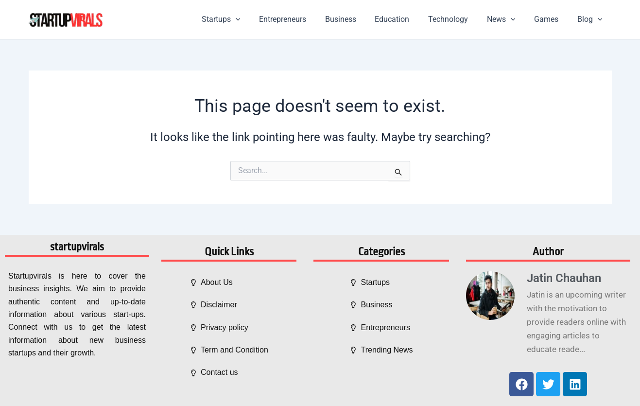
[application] (260, 19)
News (509, 19)
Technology (459, 19)
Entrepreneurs (303, 19)
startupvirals (77, 247)
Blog (591, 19)
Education (406, 19)
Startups (245, 19)
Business (358, 19)
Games (551, 19)
